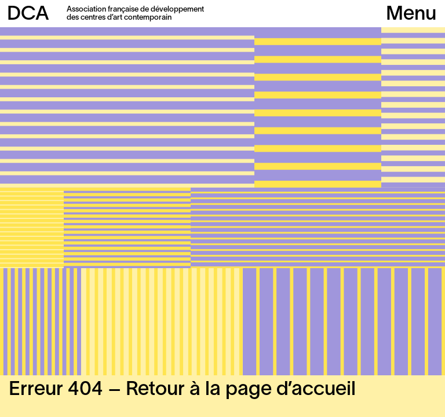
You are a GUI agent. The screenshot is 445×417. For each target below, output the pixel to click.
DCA (28, 15)
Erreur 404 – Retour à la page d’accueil (182, 390)
